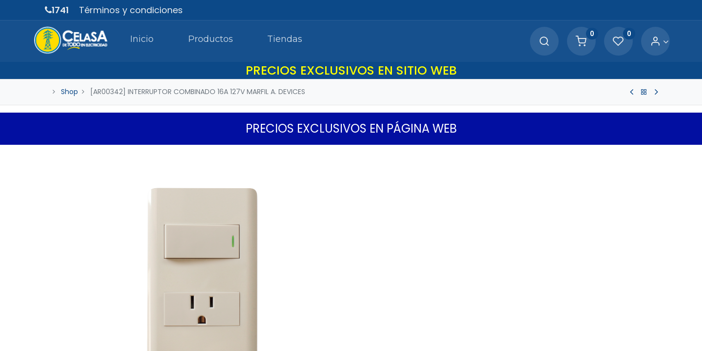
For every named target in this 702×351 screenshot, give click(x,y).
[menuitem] (129, 40)
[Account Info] (647, 42)
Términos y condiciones (131, 10)
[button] (651, 154)
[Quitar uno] (369, 319)
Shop (69, 92)
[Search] (532, 42)
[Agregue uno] (411, 319)
